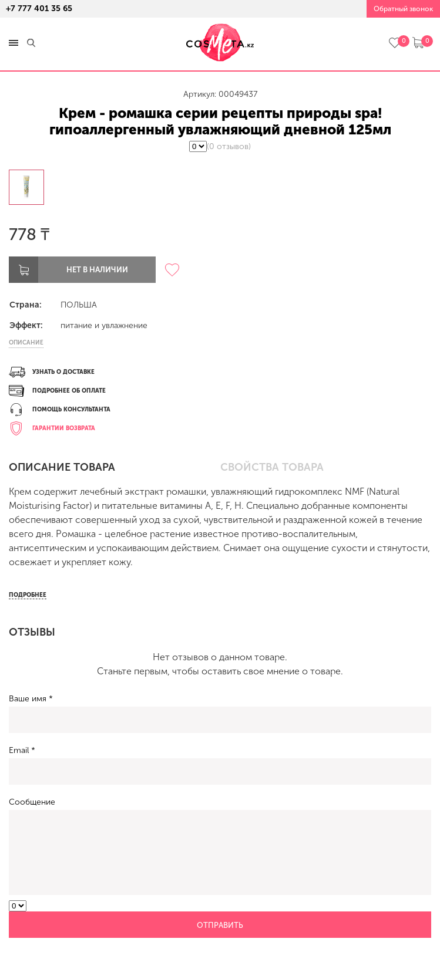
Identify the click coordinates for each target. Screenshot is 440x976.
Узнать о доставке (63, 372)
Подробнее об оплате (69, 390)
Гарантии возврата (63, 428)
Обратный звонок (403, 9)
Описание (26, 342)
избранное (394, 42)
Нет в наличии (97, 269)
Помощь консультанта (71, 409)
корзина (418, 42)
